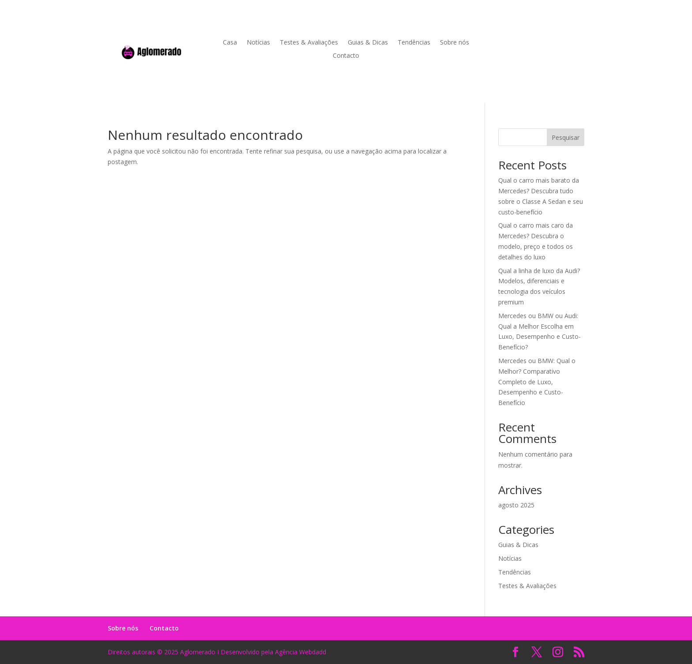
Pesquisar (565, 137)
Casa (230, 42)
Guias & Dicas (368, 42)
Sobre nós (454, 42)
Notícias (258, 42)
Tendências (414, 42)
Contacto (346, 56)
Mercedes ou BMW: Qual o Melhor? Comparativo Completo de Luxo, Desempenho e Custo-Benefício (536, 381)
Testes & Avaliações (309, 42)
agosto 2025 (516, 505)
